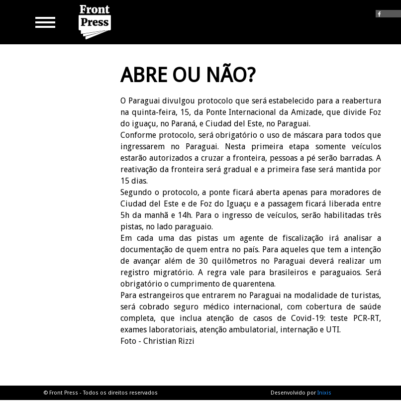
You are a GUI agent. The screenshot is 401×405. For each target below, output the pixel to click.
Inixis (324, 393)
